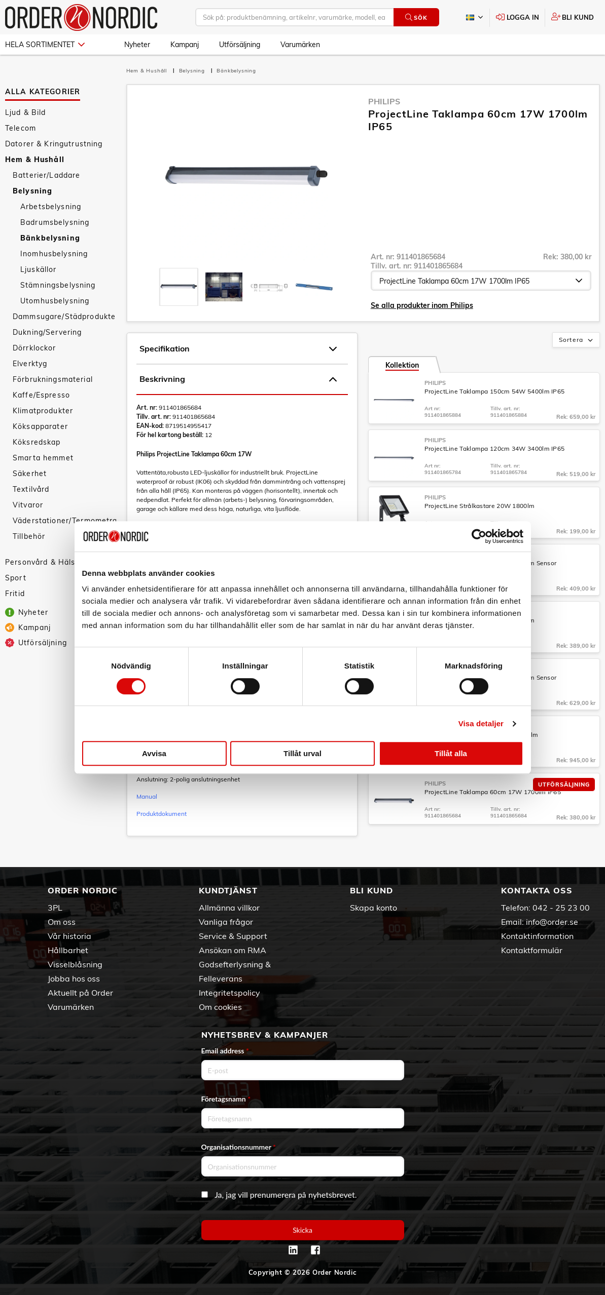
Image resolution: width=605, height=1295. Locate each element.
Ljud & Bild (25, 112)
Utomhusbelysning (54, 300)
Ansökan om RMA (232, 950)
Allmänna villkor (229, 907)
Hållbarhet (68, 950)
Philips (384, 101)
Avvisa (154, 753)
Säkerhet (30, 473)
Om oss (62, 922)
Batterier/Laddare (46, 175)
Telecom (20, 128)
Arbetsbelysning (50, 206)
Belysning (32, 190)
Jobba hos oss (74, 978)
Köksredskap (37, 442)
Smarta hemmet (43, 457)
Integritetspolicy (229, 993)
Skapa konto (373, 907)
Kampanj (184, 44)
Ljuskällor (38, 269)
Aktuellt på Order (80, 993)
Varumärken (300, 44)
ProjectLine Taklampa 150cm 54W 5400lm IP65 (494, 391)
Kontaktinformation (537, 936)
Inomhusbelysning (54, 253)
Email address (225, 1050)
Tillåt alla (451, 753)
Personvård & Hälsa (42, 562)
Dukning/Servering (47, 332)
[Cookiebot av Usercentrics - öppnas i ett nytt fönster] (479, 536)
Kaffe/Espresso (41, 395)
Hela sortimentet (45, 44)
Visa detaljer (481, 723)
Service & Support (233, 936)
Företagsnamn (226, 1098)
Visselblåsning (75, 964)
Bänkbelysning (50, 238)
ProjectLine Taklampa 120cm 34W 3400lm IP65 (494, 448)
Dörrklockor (34, 347)
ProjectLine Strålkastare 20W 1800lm (479, 505)
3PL (55, 907)
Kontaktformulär (531, 950)
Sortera (577, 340)
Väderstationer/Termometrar (64, 520)
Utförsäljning (239, 44)
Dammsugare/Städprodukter (64, 316)
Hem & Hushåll (34, 159)
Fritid (15, 593)
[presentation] (179, 287)
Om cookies (220, 1007)
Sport (15, 577)
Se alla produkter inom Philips (422, 305)
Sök (416, 17)
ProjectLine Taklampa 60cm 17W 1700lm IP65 (492, 792)
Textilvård (31, 489)
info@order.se (552, 922)
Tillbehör (29, 536)
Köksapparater (40, 426)
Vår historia (69, 936)
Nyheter (137, 44)
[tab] (178, 286)
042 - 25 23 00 (561, 907)
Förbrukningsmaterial (53, 379)
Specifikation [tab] (238, 349)
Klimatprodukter (43, 410)
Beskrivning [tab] (238, 379)
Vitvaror (28, 504)
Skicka (302, 1230)
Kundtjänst (228, 890)
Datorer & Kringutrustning (54, 143)
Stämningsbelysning (58, 285)
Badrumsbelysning (54, 222)
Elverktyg (30, 363)
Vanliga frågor (226, 922)
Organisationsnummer (238, 1147)
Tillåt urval (302, 753)
